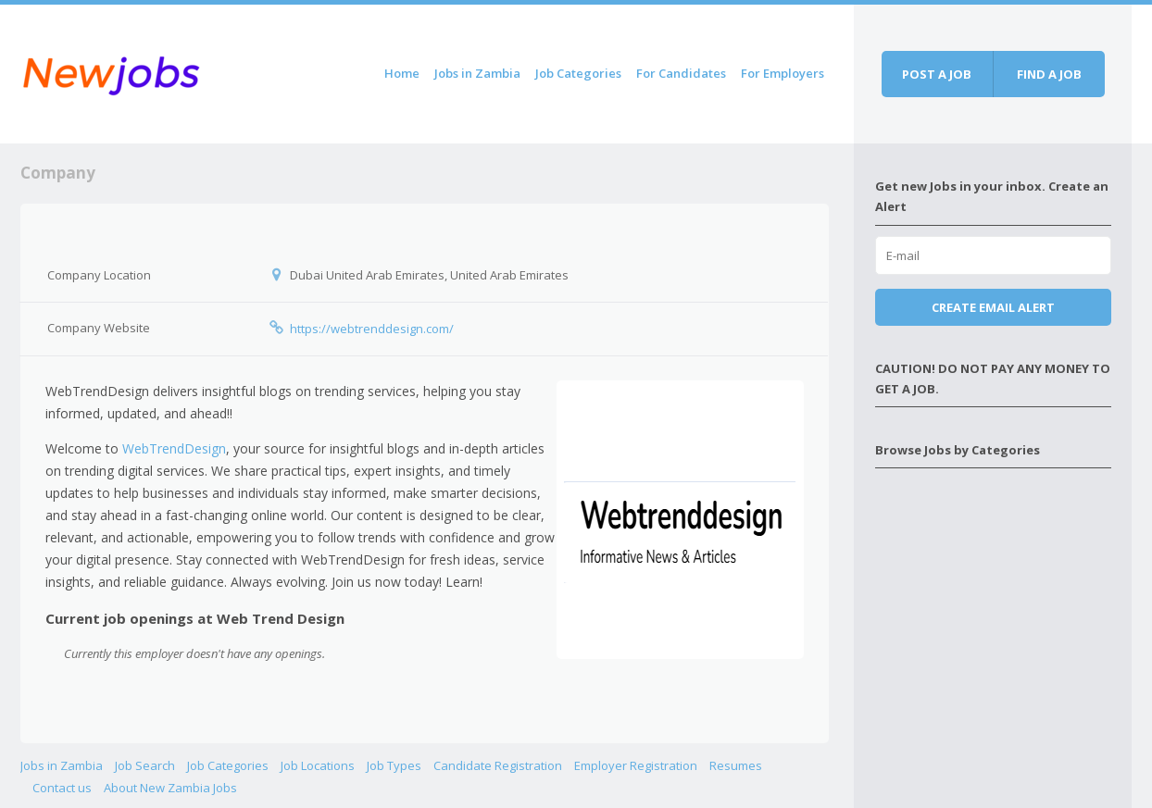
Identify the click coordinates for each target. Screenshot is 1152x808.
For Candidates (681, 73)
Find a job (1049, 74)
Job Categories (578, 73)
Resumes (735, 765)
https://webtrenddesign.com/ (372, 328)
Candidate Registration (497, 765)
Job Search (145, 765)
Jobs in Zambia (477, 73)
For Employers (782, 73)
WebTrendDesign (174, 448)
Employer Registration (635, 765)
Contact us (62, 787)
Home (401, 73)
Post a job (936, 74)
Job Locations (318, 765)
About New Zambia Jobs (170, 787)
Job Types (394, 765)
